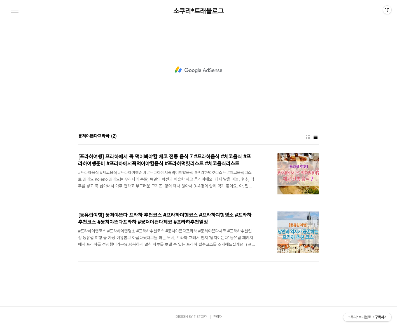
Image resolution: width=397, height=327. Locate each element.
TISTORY (200, 317)
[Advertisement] (198, 70)
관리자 (217, 317)
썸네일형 (307, 136)
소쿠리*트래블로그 (198, 11)
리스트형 (315, 136)
